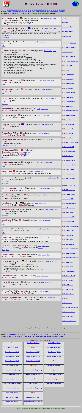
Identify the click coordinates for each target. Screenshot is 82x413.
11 (28, 10)
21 (49, 10)
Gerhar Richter (68, 115)
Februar (14, 11)
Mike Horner (68, 83)
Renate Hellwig (68, 101)
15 (37, 10)
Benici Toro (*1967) (12, 401)
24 (55, 10)
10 (26, 10)
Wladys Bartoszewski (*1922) (33, 401)
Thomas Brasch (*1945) (12, 361)
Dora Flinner (67, 97)
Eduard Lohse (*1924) (54, 365)
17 (41, 10)
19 (45, 10)
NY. (20, 190)
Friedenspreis (6, 76)
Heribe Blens (67, 106)
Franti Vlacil (67, 138)
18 (43, 10)
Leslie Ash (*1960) (12, 347)
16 (39, 10)
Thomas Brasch (68, 92)
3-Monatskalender (67, 31)
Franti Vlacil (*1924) (33, 343)
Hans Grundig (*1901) (33, 352)
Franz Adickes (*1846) (33, 397)
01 (8, 10)
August (37, 11)
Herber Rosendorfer (70, 110)
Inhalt (46, 18)
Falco (65, 70)
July (32, 11)
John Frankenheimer (70, 120)
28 (64, 10)
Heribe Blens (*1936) (54, 343)
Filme (3, 46)
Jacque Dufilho (68, 151)
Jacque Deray (68, 124)
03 (12, 10)
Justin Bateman (68, 56)
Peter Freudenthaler (70, 61)
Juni (29, 11)
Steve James (67, 88)
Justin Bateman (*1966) (12, 352)
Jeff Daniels (67, 79)
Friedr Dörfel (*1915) (54, 374)
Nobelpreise (5, 37)
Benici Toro (67, 52)
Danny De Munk (69, 47)
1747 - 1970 (73, 43)
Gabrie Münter (68, 160)
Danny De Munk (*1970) (12, 370)
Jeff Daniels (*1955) (12, 365)
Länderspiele (6, 145)
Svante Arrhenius (69, 165)
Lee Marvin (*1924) (12, 397)
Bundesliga (13, 145)
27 (62, 10)
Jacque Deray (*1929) (12, 374)
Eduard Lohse (68, 129)
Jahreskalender (66, 36)
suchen (50, 18)
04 (14, 10)
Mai (26, 11)
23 (53, 10)
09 (24, 10)
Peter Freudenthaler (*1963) (33, 388)
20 (47, 10)
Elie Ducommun (68, 174)
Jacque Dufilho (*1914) (12, 379)
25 (57, 10)
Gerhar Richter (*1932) (33, 361)
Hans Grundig (68, 156)
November (55, 11)
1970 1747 (73, 185)
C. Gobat (23, 156)
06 (18, 10)
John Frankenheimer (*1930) (12, 383)
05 (16, 10)
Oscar (3, 250)
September (43, 11)
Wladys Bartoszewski (70, 142)
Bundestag (5, 104)
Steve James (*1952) (12, 392)
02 (10, 10)
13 (32, 10)
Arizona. (40, 248)
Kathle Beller (68, 74)
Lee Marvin (67, 133)
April (22, 11)
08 (22, 10)
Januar (9, 11)
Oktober (49, 11)
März (18, 11)
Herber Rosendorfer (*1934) (33, 370)
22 (51, 10)
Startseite (65, 22)
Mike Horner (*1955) (12, 388)
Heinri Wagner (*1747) (33, 374)
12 (30, 10)
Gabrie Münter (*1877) (33, 356)
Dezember (62, 11)
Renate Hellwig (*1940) (54, 356)
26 (60, 10)
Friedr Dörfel (68, 147)
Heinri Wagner (68, 178)
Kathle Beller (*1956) (12, 356)
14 (35, 10)
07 (20, 10)
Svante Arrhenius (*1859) (54, 383)
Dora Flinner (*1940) (54, 352)
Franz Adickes (68, 169)
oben (54, 18)
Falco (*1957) (33, 383)
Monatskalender (67, 27)
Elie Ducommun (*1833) (54, 347)
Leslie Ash (67, 65)
